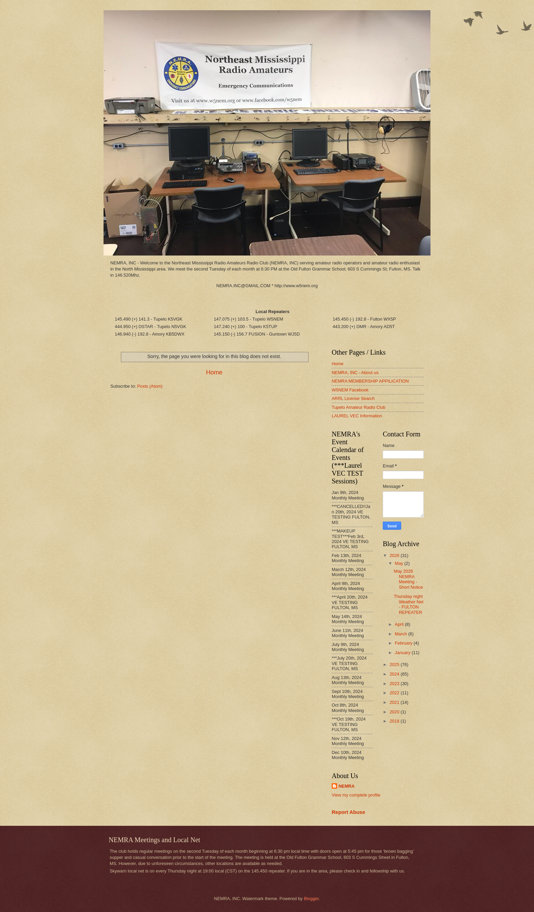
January (403, 652)
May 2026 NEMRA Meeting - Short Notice (408, 579)
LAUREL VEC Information (357, 415)
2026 (395, 555)
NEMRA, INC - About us (355, 372)
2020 (395, 711)
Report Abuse (348, 812)
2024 (395, 674)
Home (214, 372)
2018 (395, 721)
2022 (395, 692)
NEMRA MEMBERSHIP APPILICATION (370, 381)
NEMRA (347, 786)
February (404, 643)
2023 (395, 683)
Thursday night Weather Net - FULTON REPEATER (408, 604)
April (400, 624)
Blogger (311, 898)
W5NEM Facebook (350, 389)
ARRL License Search (353, 398)
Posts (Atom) (149, 386)
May (399, 563)
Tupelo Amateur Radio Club (359, 407)
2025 (395, 664)
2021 (395, 702)
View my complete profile (356, 795)
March (401, 633)
